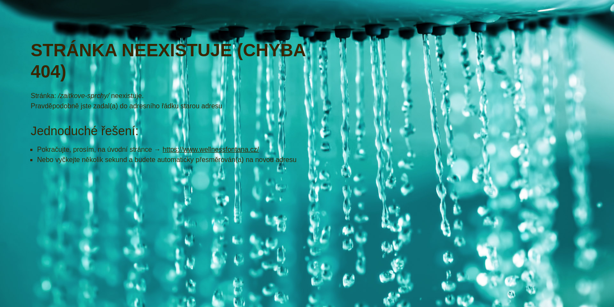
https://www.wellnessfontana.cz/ (210, 149)
